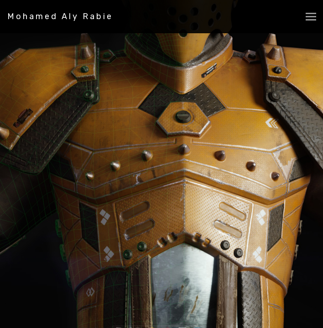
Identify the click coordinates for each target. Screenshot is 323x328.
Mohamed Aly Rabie (60, 16)
